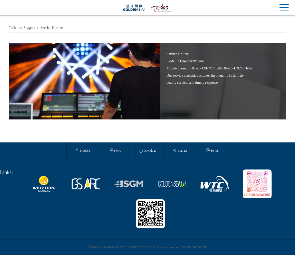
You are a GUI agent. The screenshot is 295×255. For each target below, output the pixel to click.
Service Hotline (52, 28)
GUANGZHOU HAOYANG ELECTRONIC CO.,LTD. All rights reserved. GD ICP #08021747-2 (148, 247)
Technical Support (22, 28)
